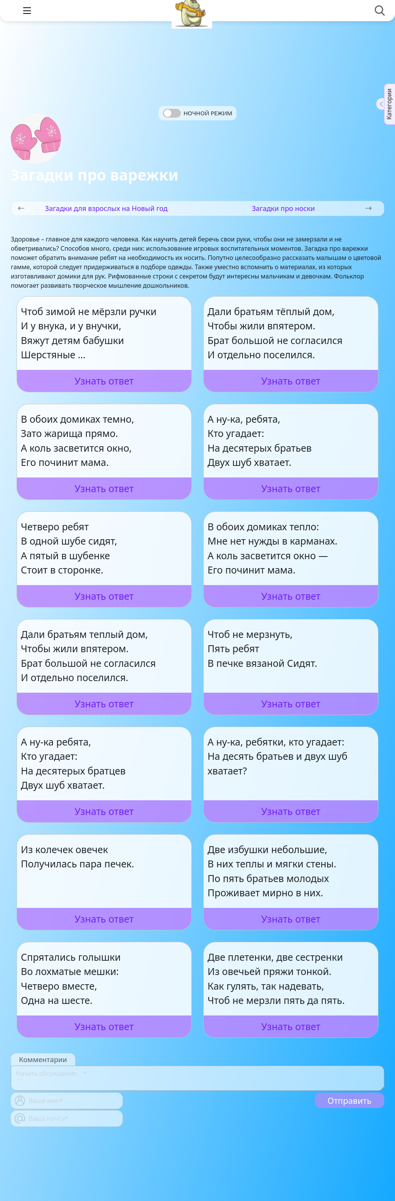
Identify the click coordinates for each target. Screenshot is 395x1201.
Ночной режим (208, 113)
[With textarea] (197, 1078)
